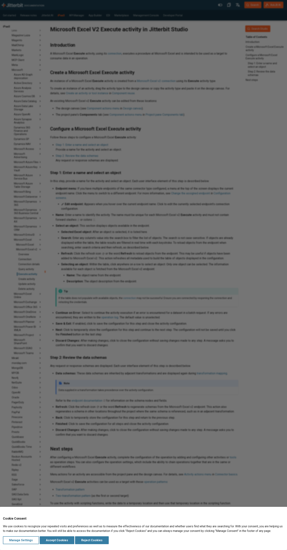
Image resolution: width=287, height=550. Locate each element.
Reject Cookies (91, 540)
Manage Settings (21, 540)
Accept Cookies (57, 540)
